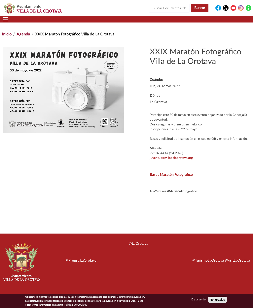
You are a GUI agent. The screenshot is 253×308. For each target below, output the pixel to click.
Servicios (119, 21)
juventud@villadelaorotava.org (171, 162)
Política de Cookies (75, 304)
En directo (198, 21)
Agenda (23, 39)
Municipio (32, 21)
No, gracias (217, 299)
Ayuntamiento (66, 21)
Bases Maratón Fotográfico (171, 179)
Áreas (95, 21)
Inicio (10, 21)
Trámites (147, 21)
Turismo (224, 21)
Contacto (173, 21)
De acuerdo (198, 299)
